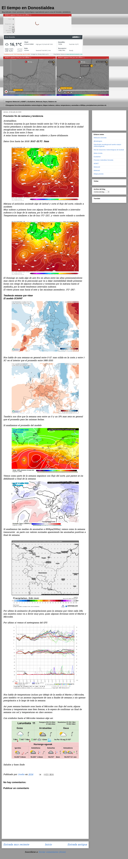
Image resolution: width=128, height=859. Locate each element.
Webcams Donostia (100, 138)
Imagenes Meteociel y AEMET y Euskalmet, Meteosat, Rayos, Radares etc (31, 101)
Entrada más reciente (16, 845)
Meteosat (97, 170)
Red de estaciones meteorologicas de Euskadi (109, 150)
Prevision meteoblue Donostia (103, 160)
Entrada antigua (77, 845)
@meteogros (98, 141)
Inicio (48, 845)
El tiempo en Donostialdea (28, 7)
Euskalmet (97, 157)
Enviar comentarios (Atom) (52, 852)
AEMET (96, 163)
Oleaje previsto (98, 174)
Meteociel (97, 167)
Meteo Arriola (98, 153)
